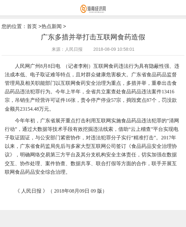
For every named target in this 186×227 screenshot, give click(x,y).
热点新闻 (51, 26)
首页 (32, 26)
